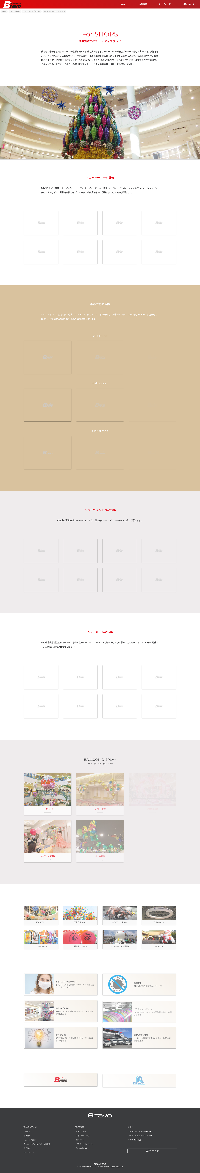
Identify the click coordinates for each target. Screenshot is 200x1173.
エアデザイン (81, 1140)
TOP (123, 4)
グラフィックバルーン (84, 1144)
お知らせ (27, 1131)
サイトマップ (29, 1152)
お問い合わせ (188, 4)
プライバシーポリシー (116, 1166)
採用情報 (27, 1148)
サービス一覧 (165, 4)
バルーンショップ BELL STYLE (140, 1136)
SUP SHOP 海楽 (134, 1140)
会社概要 (27, 1136)
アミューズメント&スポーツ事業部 (37, 1144)
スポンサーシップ (83, 1136)
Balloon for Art (81, 1148)
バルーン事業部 (30, 1140)
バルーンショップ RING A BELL (140, 1131)
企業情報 (143, 4)
